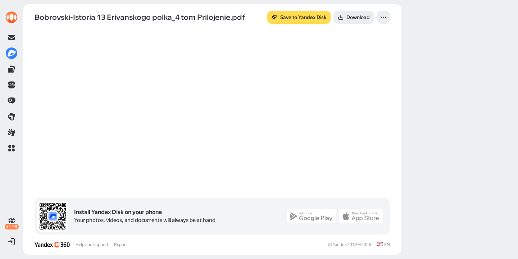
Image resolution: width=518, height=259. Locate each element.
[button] (11, 148)
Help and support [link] (92, 244)
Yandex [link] (339, 244)
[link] (11, 17)
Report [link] (120, 244)
